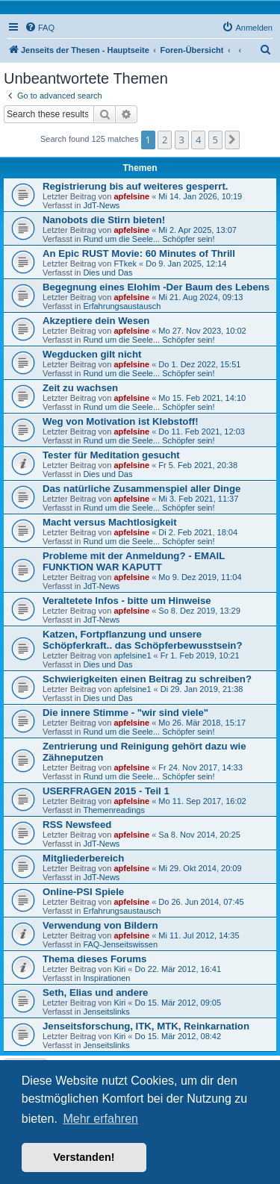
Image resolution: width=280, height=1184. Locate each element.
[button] (232, 140)
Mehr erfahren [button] (100, 1118)
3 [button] (181, 139)
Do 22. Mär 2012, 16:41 (178, 969)
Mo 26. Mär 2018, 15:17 (202, 722)
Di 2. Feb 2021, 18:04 (197, 532)
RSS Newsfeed (77, 824)
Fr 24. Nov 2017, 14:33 (200, 767)
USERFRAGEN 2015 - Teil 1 (106, 791)
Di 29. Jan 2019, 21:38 (202, 689)
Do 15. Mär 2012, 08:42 (178, 1036)
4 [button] (198, 139)
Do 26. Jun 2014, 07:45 (200, 901)
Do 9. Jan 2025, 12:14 (186, 263)
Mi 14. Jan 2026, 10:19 (200, 196)
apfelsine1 (132, 655)
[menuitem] (40, 28)
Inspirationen (106, 977)
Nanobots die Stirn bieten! (104, 219)
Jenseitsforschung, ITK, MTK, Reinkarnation (146, 1026)
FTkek (125, 263)
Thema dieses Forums (94, 959)
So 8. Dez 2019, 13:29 (199, 610)
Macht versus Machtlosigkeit (110, 522)
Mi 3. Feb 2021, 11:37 (198, 498)
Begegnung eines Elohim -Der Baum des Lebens (156, 287)
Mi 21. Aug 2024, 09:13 (200, 297)
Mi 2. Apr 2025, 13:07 (197, 229)
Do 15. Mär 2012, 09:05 (178, 1002)
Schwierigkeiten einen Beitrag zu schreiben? (147, 679)
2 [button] (164, 139)
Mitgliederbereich (83, 858)
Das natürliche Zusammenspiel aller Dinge (141, 488)
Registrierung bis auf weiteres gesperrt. (135, 186)
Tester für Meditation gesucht (111, 455)
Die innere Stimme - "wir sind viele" (125, 712)
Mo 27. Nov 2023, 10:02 (202, 330)
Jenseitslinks (106, 1011)
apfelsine (131, 196)
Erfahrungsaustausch (122, 306)
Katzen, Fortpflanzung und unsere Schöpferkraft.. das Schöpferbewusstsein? (142, 640)
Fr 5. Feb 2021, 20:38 (197, 465)
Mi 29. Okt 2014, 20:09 (199, 868)
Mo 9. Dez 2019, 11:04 (199, 577)
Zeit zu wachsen (80, 387)
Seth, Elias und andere (95, 992)
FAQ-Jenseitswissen (120, 944)
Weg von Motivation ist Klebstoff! (121, 421)
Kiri (119, 969)
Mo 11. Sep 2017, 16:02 (202, 801)
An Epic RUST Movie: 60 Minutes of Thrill (139, 253)
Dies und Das (107, 272)
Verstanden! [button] (83, 1157)
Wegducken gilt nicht (92, 354)
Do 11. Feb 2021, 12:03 (201, 431)
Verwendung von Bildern (100, 925)
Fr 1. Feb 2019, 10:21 (200, 655)
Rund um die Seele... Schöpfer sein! (148, 238)
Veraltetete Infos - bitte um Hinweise (127, 600)
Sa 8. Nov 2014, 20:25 (199, 834)
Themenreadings (114, 810)
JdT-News (101, 205)
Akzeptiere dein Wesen (96, 320)
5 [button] (215, 139)
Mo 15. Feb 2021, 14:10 (202, 397)
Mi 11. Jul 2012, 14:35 (198, 935)
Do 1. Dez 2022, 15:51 (199, 364)
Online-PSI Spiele (83, 891)
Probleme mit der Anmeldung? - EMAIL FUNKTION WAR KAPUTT (134, 561)
